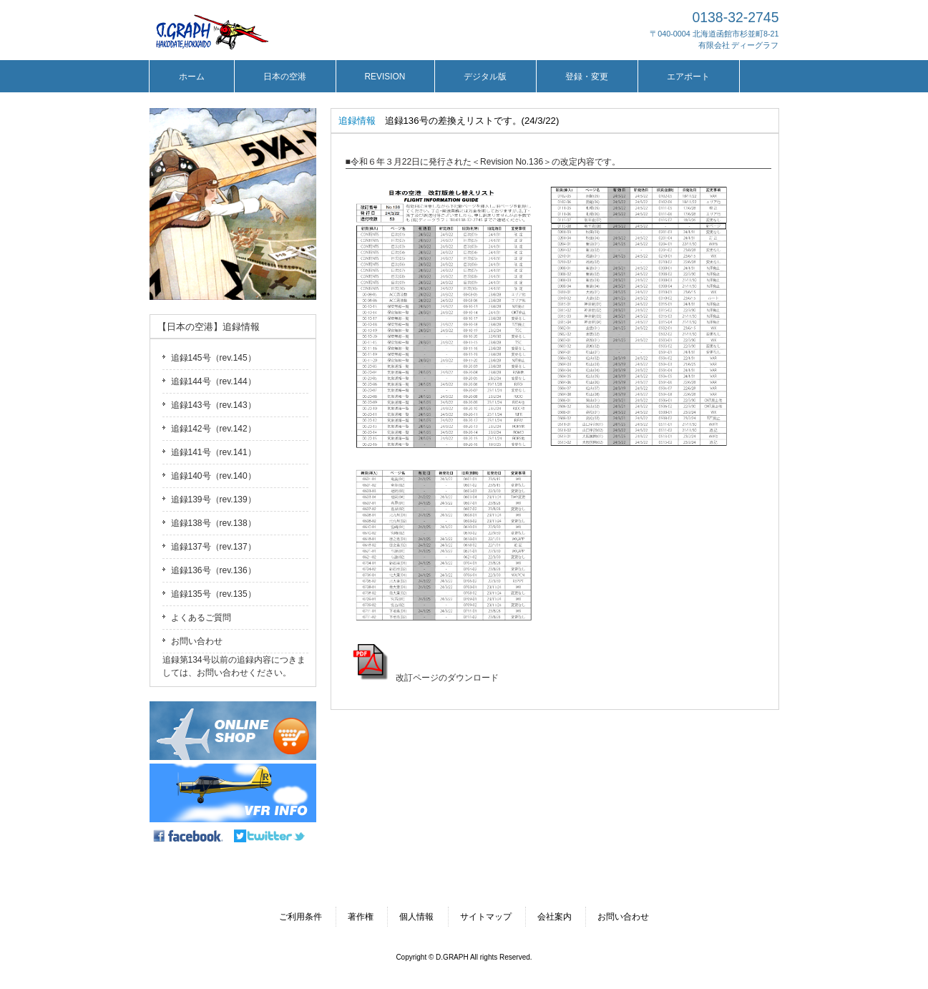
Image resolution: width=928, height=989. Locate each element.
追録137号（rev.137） (213, 547)
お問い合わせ (197, 641)
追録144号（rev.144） (213, 381)
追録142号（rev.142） (213, 429)
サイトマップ (486, 917)
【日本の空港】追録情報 (208, 326)
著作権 (360, 917)
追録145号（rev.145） (213, 358)
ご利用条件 (300, 917)
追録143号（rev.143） (213, 405)
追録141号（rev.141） (213, 452)
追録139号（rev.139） (213, 499)
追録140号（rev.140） (213, 476)
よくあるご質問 (201, 618)
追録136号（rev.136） (213, 570)
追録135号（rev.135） (213, 594)
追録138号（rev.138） (213, 523)
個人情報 (416, 917)
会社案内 (554, 917)
